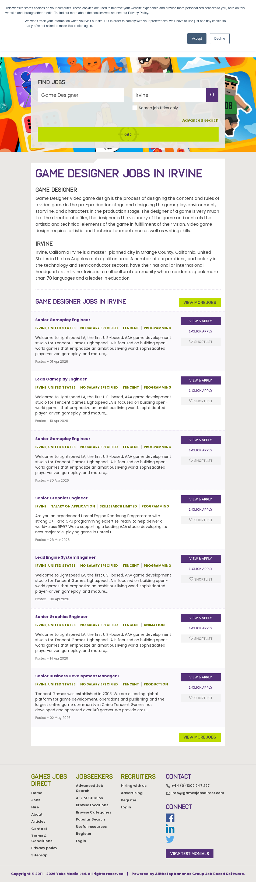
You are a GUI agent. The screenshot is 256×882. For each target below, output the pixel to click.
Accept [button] (197, 38)
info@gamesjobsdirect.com (195, 792)
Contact (39, 828)
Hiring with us (133, 785)
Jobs (35, 799)
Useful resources (91, 826)
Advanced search (200, 127)
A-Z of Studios (89, 798)
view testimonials (189, 854)
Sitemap (39, 855)
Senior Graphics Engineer (61, 505)
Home (36, 792)
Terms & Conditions (41, 838)
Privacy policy (44, 847)
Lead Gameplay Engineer (61, 386)
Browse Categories (93, 812)
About (37, 814)
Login (81, 840)
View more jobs (199, 310)
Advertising (132, 792)
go (128, 142)
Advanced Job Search (89, 788)
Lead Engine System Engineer (65, 564)
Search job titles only (158, 115)
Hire (35, 807)
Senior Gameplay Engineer (62, 327)
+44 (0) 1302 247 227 (188, 785)
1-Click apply (200, 339)
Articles (38, 821)
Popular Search (90, 819)
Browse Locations (92, 805)
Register (84, 833)
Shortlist (201, 349)
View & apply (201, 329)
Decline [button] (219, 38)
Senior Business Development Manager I (77, 683)
